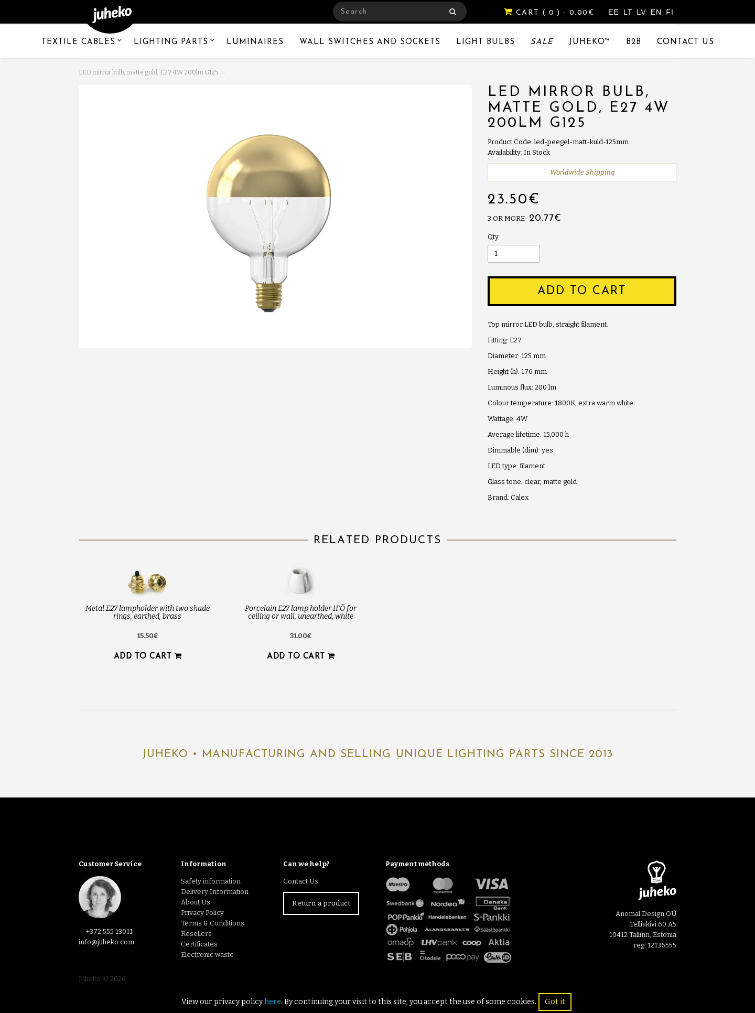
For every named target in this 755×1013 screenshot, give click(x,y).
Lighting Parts (171, 42)
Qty (493, 237)
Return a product (321, 903)
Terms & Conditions (212, 923)
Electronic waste (207, 954)
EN (658, 12)
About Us (195, 902)
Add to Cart (582, 291)
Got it (555, 1001)
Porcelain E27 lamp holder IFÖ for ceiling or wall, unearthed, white (301, 612)
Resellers (196, 933)
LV (643, 12)
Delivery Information (215, 892)
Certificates (199, 944)
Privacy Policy (202, 913)
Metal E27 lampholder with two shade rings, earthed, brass (147, 612)
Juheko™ (589, 42)
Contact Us (685, 42)
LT (629, 12)
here (272, 1001)
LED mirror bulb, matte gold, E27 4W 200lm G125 (148, 72)
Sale (542, 42)
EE (615, 12)
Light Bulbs (485, 42)
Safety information (211, 881)
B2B (633, 42)
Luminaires (255, 42)
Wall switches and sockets (369, 42)
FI (670, 12)
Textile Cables (78, 42)
